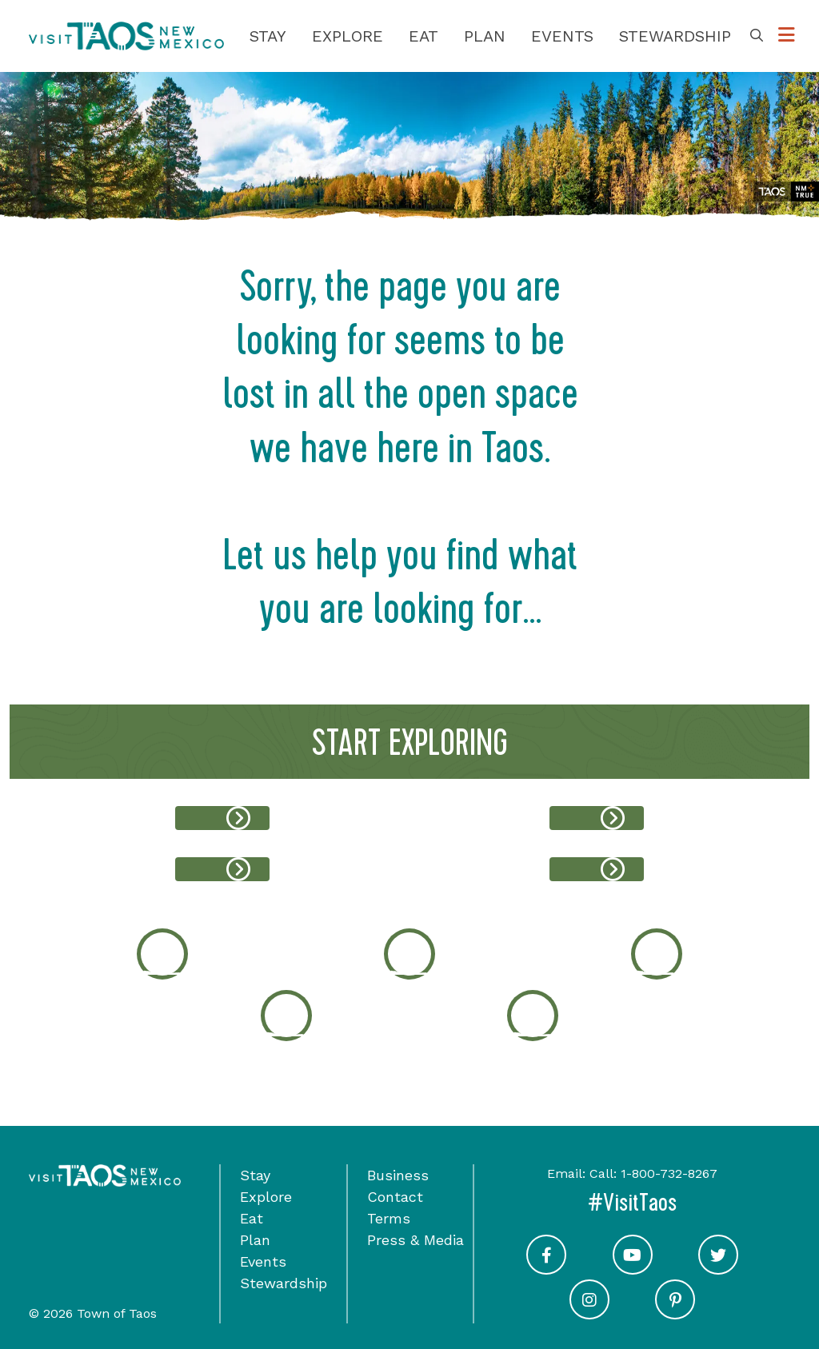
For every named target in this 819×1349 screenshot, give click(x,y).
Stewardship (675, 36)
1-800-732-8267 (669, 1173)
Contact (395, 1196)
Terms (388, 1218)
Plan (484, 36)
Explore (347, 36)
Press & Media (415, 1239)
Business (398, 1175)
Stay (268, 36)
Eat (423, 36)
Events (562, 36)
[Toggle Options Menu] (786, 35)
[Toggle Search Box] (756, 36)
